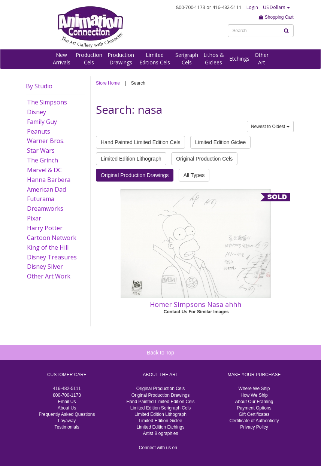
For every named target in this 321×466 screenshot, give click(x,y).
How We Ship (253, 395)
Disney (36, 112)
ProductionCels (89, 58)
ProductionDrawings (120, 58)
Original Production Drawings (135, 175)
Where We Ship (254, 388)
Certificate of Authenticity (254, 420)
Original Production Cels (204, 159)
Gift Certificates (254, 414)
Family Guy (42, 122)
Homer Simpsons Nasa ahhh (195, 304)
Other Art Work (48, 276)
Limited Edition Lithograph (131, 159)
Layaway (67, 420)
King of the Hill (48, 247)
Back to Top (160, 353)
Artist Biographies (160, 433)
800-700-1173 (67, 395)
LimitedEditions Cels (154, 58)
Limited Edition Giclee (220, 142)
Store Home (108, 83)
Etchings (239, 58)
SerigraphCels (186, 58)
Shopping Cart (276, 17)
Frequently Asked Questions (67, 414)
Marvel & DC (44, 170)
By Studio (39, 86)
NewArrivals (61, 58)
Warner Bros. (45, 141)
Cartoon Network (51, 238)
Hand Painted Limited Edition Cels (140, 142)
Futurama (40, 199)
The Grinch (42, 160)
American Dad (46, 189)
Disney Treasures (52, 257)
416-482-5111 (67, 388)
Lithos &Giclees (213, 58)
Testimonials (66, 427)
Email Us (67, 401)
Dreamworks (45, 208)
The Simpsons (47, 102)
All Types (194, 175)
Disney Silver (45, 266)
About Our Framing (254, 401)
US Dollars (276, 7)
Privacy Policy (254, 427)
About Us (67, 408)
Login (252, 7)
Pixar (34, 218)
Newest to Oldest (270, 126)
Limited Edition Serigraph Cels (160, 408)
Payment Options (254, 408)
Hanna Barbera (48, 180)
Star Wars (41, 150)
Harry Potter (45, 228)
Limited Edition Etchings (160, 427)
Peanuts (38, 131)
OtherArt (262, 58)
